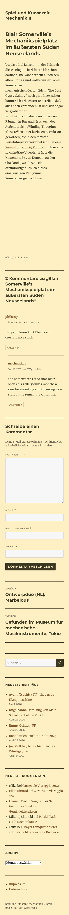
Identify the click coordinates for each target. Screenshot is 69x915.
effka (8, 257)
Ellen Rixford (18, 791)
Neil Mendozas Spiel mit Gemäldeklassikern (31, 806)
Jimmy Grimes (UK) (23, 725)
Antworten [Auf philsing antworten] (13, 347)
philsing (11, 317)
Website (11, 546)
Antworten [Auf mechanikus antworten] (15, 404)
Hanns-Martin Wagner (26, 801)
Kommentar (15, 454)
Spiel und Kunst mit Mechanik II (27, 15)
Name (10, 510)
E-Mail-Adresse (18, 528)
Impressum (17, 884)
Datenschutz (18, 889)
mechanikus (17, 363)
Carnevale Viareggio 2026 (41, 785)
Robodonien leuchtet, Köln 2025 (32, 736)
